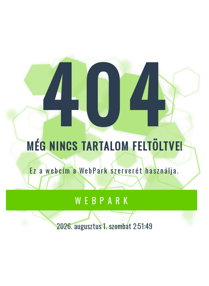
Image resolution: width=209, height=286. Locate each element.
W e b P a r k (101, 199)
